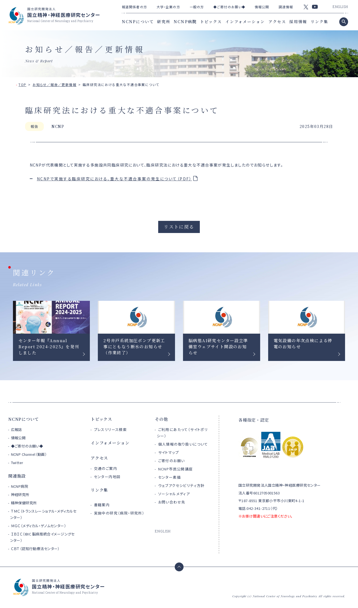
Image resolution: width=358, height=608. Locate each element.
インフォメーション (245, 21)
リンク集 (319, 21)
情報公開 (262, 6)
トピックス (211, 21)
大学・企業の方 (168, 6)
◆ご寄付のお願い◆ (229, 6)
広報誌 (16, 429)
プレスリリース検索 (110, 429)
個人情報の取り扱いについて (183, 444)
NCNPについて (138, 21)
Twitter (17, 462)
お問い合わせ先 (171, 502)
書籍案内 (102, 504)
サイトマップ (168, 452)
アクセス (277, 21)
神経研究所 (20, 494)
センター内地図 (107, 476)
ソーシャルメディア (174, 493)
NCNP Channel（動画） (29, 454)
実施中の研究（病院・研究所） (119, 513)
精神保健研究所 (24, 502)
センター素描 (169, 477)
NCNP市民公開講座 (175, 469)
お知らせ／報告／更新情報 (54, 84)
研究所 (163, 21)
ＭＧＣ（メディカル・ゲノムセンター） (38, 525)
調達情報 (286, 6)
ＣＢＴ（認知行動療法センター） (35, 548)
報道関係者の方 (134, 6)
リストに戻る (179, 226)
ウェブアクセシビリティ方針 (181, 485)
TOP (22, 84)
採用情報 (298, 21)
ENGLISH (340, 6)
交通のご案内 (105, 468)
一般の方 (197, 6)
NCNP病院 (185, 21)
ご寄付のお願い (171, 460)
